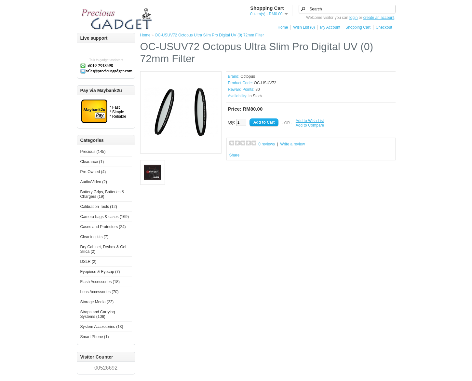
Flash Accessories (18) (100, 281)
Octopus (247, 76)
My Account (330, 27)
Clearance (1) (92, 161)
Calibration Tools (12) (98, 206)
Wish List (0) (304, 27)
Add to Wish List (310, 120)
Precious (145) (93, 151)
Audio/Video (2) (93, 182)
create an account (378, 17)
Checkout (384, 27)
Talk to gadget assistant (106, 60)
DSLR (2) (88, 261)
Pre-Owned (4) (93, 172)
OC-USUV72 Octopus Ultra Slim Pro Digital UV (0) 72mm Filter (209, 35)
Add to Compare (310, 125)
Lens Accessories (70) (99, 292)
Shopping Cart (358, 27)
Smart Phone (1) (94, 336)
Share (234, 155)
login (353, 17)
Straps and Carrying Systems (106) (97, 314)
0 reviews (266, 144)
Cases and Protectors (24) (103, 227)
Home (282, 27)
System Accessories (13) (101, 326)
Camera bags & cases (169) (104, 216)
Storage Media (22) (97, 302)
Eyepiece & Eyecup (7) (100, 271)
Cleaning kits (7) (94, 237)
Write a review (292, 144)
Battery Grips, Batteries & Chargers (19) (102, 194)
